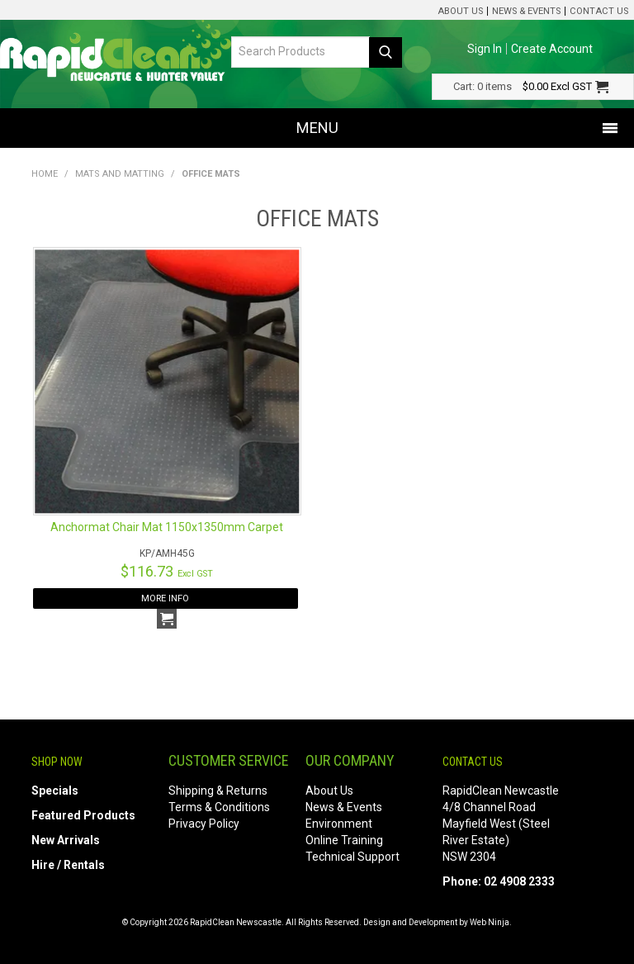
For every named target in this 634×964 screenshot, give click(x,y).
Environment (338, 823)
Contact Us (599, 11)
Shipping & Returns (217, 790)
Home (44, 174)
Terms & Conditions (219, 807)
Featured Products (83, 815)
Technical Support (352, 856)
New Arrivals (65, 840)
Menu (317, 127)
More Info (165, 598)
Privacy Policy (203, 823)
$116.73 (167, 571)
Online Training (344, 840)
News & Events (526, 11)
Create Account (552, 49)
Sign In (484, 49)
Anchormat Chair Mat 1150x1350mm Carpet (166, 527)
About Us (460, 11)
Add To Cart (167, 619)
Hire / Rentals (68, 864)
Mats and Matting (119, 174)
